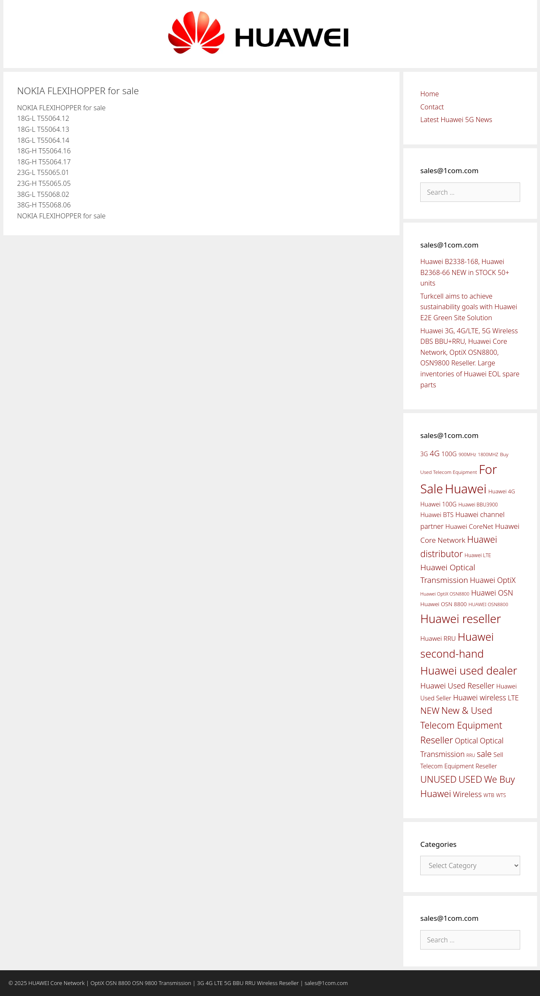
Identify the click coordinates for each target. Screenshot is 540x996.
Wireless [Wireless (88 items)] (467, 794)
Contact (432, 107)
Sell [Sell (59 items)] (498, 754)
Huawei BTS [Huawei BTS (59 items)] (437, 514)
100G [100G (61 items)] (448, 453)
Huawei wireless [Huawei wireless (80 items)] (479, 697)
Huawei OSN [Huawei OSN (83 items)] (492, 593)
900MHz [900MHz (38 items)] (467, 454)
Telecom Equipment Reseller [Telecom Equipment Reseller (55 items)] (458, 766)
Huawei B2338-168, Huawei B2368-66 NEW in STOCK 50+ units (464, 272)
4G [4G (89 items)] (435, 453)
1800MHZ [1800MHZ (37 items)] (488, 454)
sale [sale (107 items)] (484, 753)
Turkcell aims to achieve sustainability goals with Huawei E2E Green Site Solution (468, 306)
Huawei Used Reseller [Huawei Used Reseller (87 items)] (457, 685)
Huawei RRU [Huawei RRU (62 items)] (438, 638)
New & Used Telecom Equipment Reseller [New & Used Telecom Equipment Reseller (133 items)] (461, 725)
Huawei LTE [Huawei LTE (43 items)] (477, 555)
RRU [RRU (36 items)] (471, 755)
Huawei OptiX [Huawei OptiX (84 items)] (493, 580)
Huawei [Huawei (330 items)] (465, 488)
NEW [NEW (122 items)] (430, 710)
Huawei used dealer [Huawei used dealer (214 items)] (468, 670)
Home (429, 93)
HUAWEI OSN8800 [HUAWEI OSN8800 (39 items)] (488, 604)
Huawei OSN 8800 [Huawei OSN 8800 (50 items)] (443, 604)
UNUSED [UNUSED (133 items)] (438, 779)
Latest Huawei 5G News (456, 119)
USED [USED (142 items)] (470, 779)
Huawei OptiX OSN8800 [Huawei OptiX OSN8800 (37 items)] (444, 594)
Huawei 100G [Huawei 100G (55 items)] (438, 504)
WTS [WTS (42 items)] (501, 795)
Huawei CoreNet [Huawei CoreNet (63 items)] (470, 526)
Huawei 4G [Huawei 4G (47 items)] (502, 491)
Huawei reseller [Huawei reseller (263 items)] (460, 618)
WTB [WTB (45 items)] (488, 795)
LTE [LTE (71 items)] (513, 697)
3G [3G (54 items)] (424, 454)
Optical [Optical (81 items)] (466, 740)
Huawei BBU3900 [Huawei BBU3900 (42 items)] (478, 504)
